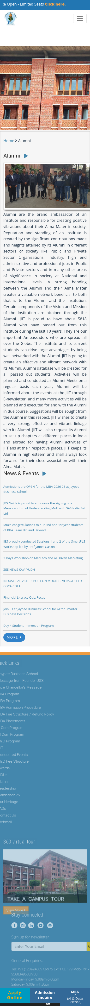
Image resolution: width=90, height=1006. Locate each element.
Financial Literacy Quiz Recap (24, 597)
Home (8, 140)
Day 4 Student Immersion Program (28, 625)
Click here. (59, 4)
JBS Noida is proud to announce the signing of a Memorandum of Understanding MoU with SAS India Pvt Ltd (44, 508)
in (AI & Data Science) (75, 996)
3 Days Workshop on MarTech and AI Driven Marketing (43, 558)
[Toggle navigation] (80, 18)
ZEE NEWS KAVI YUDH (19, 569)
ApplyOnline (15, 995)
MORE (14, 637)
